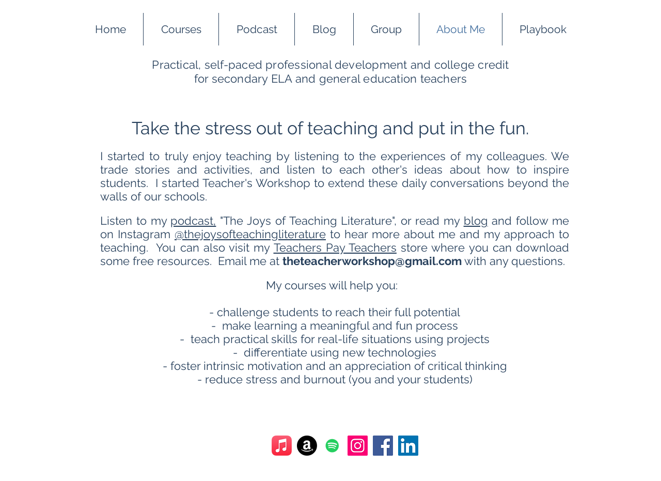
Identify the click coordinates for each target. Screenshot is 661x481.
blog (476, 220)
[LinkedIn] (408, 446)
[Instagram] (358, 446)
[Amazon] (307, 446)
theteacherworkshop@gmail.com (372, 261)
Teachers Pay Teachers (335, 247)
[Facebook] (383, 446)
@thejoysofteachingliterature (250, 234)
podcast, (193, 220)
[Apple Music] (282, 446)
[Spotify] (332, 446)
